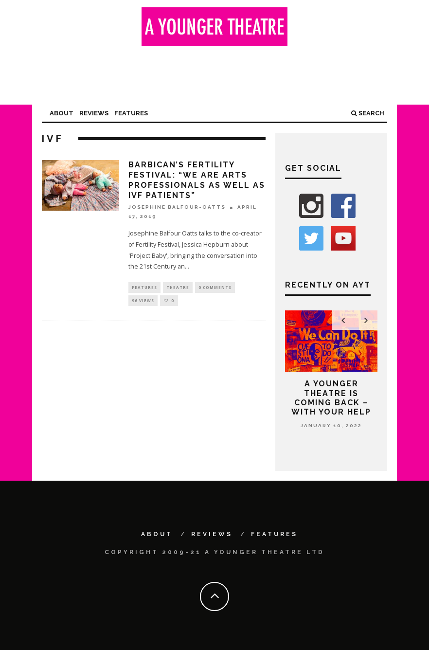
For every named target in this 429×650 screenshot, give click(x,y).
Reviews (93, 113)
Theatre (177, 287)
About (61, 113)
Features (131, 113)
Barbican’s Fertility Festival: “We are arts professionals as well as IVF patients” (196, 179)
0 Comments (215, 287)
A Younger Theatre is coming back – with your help (331, 397)
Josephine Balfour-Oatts (177, 207)
